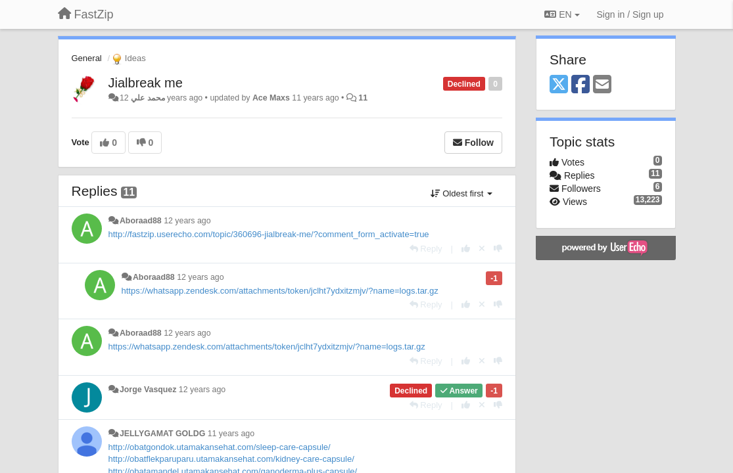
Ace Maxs (271, 97)
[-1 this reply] (498, 249)
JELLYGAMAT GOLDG (162, 433)
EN (561, 14)
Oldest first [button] (461, 193)
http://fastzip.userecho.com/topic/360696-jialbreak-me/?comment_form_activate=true (268, 234)
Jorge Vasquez (148, 389)
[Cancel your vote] (482, 249)
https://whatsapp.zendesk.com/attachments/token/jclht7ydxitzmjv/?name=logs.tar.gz (280, 291)
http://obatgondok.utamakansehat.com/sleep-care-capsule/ (219, 447)
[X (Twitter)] (559, 85)
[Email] (602, 85)
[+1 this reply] (465, 249)
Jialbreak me (145, 83)
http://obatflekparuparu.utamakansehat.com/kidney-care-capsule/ (231, 459)
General (87, 58)
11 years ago (231, 433)
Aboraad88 (141, 220)
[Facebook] (580, 85)
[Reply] (426, 249)
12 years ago (187, 220)
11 (362, 97)
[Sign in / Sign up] (630, 14)
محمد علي (147, 97)
